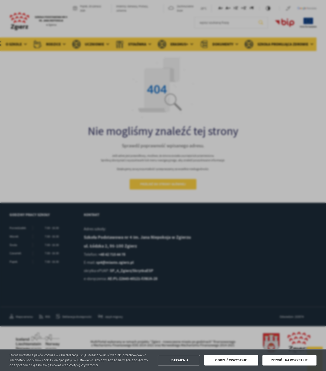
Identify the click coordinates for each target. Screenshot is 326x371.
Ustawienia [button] (178, 360)
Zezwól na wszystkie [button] (289, 360)
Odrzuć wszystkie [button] (231, 360)
